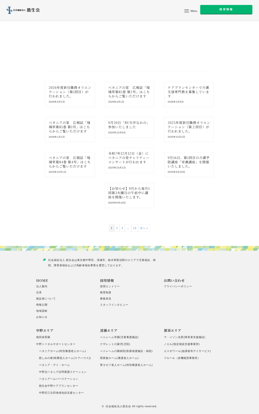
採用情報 (107, 280)
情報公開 (41, 304)
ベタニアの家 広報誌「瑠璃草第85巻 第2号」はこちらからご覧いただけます (129, 91)
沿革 (39, 292)
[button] (191, 11)
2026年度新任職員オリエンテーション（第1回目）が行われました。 (70, 91)
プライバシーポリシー (178, 286)
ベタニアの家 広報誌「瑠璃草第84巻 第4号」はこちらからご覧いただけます (70, 162)
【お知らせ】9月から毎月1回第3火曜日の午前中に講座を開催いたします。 (129, 192)
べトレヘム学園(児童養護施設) (119, 337)
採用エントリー (110, 286)
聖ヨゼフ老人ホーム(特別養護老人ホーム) (126, 365)
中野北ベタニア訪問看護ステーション (61, 371)
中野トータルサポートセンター (55, 344)
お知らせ (41, 317)
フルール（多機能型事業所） (182, 358)
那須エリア (172, 330)
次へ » (144, 228)
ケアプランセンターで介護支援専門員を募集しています (188, 91)
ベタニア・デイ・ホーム (53, 365)
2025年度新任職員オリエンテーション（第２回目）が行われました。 (189, 127)
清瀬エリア (108, 330)
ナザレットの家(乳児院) (115, 344)
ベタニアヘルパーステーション (57, 378)
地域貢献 (41, 310)
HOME (42, 280)
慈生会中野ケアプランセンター (57, 385)
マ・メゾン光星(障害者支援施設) (184, 337)
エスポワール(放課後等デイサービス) (187, 351)
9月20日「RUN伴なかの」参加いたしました (129, 124)
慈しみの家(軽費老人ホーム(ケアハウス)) (63, 358)
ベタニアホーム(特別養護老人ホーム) (61, 351)
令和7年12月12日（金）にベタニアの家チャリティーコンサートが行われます (128, 157)
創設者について (46, 298)
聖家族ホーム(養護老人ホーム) (119, 358)
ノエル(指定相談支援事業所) (182, 344)
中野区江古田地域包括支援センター (60, 392)
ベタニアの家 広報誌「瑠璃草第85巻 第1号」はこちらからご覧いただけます (69, 127)
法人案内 (41, 286)
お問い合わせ (174, 280)
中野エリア (45, 330)
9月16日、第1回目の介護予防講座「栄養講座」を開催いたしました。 (189, 162)
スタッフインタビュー (114, 304)
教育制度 (105, 292)
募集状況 (105, 298)
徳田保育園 (43, 337)
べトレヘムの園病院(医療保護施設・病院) (126, 351)
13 (134, 228)
